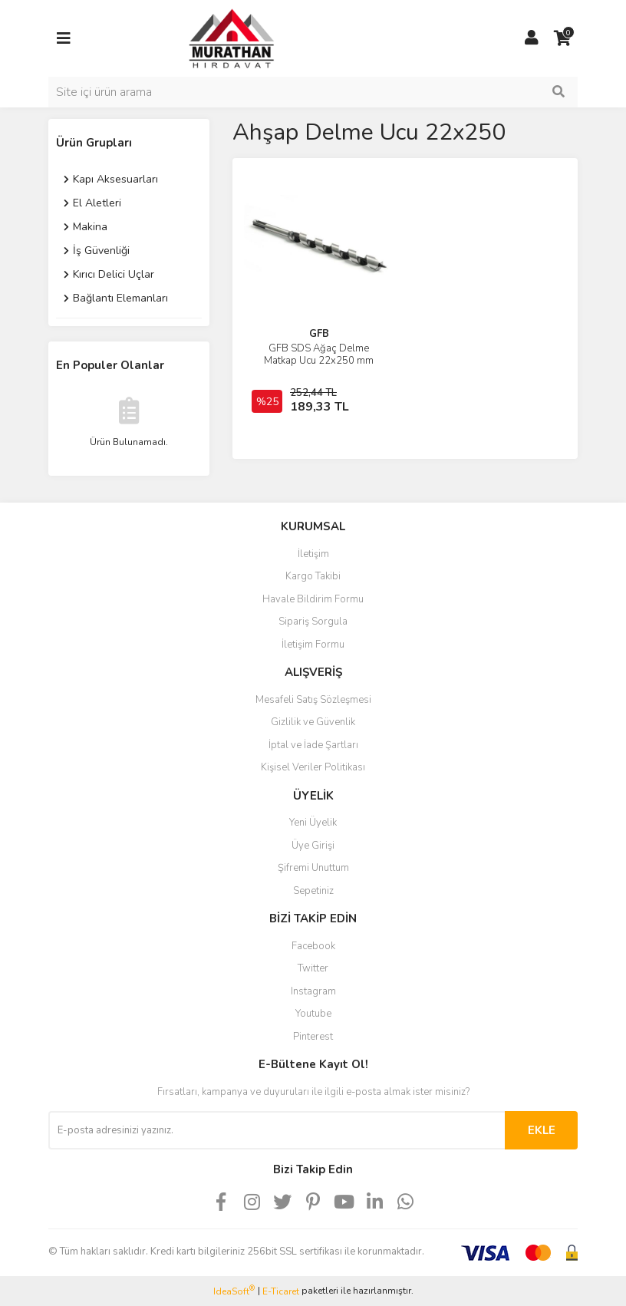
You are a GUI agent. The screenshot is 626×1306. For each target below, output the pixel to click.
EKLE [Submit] (541, 1130)
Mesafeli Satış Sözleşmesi (313, 700)
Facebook (313, 946)
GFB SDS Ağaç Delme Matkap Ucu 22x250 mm (319, 354)
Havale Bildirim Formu (313, 599)
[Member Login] (532, 38)
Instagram (313, 991)
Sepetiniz (313, 891)
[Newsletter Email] (276, 1130)
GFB (319, 334)
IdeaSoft (234, 1291)
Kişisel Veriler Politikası (313, 767)
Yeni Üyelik (313, 822)
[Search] (313, 92)
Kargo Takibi (313, 576)
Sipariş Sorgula (313, 621)
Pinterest (313, 1037)
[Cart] (562, 38)
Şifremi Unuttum (313, 868)
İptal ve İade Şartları (313, 745)
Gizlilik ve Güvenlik (313, 722)
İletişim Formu (313, 644)
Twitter (313, 968)
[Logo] (217, 37)
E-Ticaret (280, 1291)
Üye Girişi (313, 846)
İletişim (313, 554)
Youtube (313, 1014)
